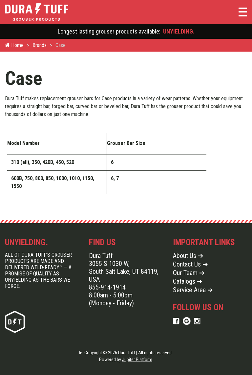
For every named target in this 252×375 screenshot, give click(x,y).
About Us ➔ (188, 256)
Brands (39, 45)
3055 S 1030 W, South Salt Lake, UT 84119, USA (123, 271)
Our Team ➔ (189, 273)
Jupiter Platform (137, 359)
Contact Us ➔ (190, 264)
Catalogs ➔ (187, 281)
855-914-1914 (107, 287)
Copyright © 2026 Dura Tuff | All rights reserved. (128, 352)
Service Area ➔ (193, 290)
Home (14, 45)
